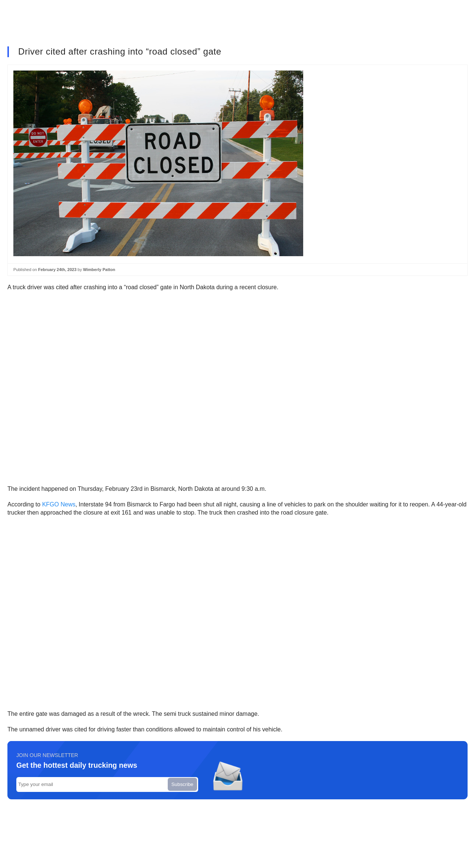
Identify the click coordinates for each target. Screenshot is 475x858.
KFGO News (58, 504)
